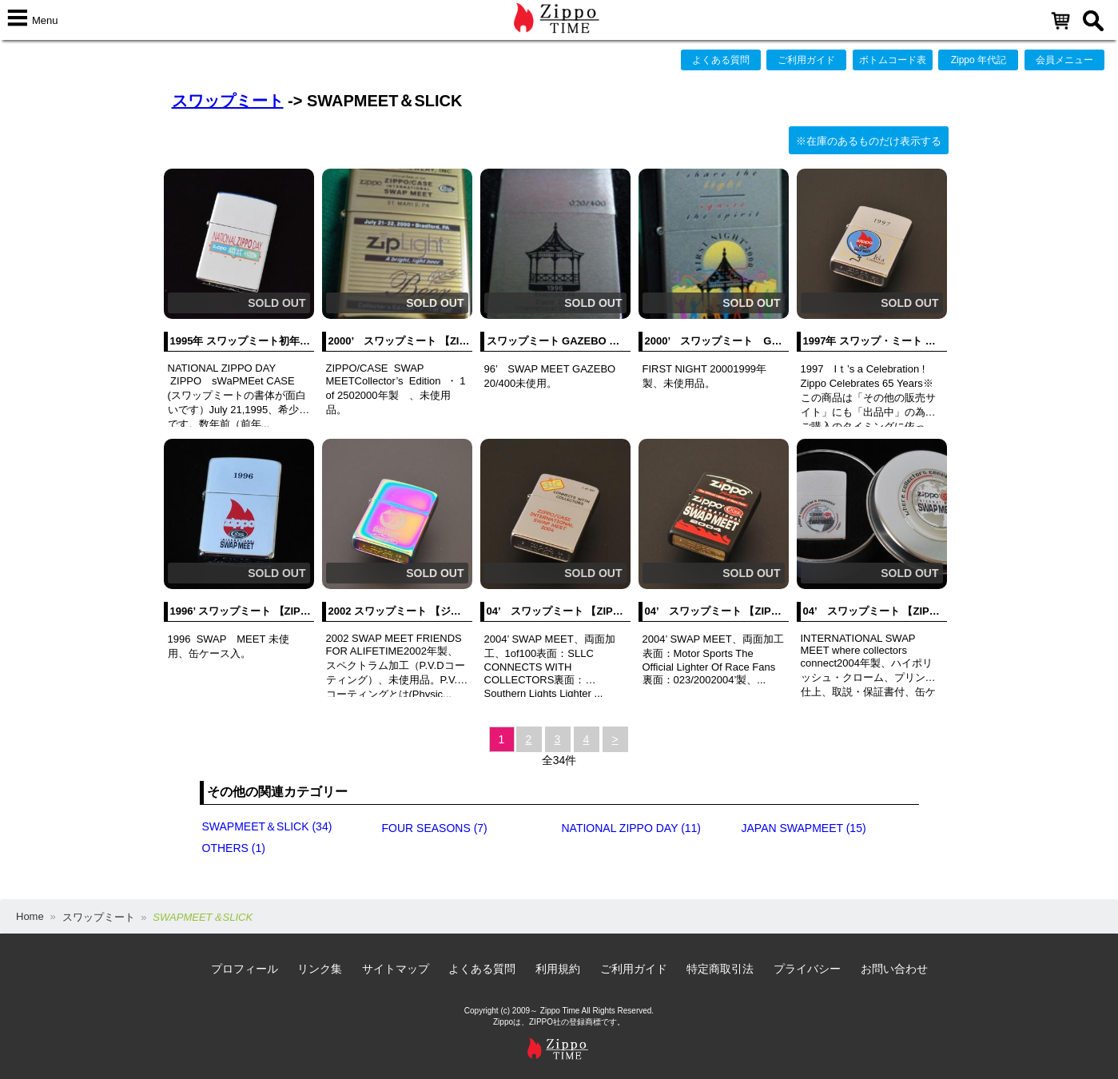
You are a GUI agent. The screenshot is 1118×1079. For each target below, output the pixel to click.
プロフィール (244, 968)
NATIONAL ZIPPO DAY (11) (632, 828)
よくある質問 (721, 60)
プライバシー (807, 968)
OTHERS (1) (233, 848)
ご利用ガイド (806, 60)
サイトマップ (395, 968)
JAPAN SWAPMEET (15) (804, 828)
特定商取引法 (720, 968)
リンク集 (319, 968)
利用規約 (557, 968)
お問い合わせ (894, 968)
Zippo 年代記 (978, 60)
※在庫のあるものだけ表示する (868, 141)
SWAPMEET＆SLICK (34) (267, 826)
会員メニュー (1064, 60)
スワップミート (228, 100)
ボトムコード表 (892, 60)
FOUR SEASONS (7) (434, 828)
